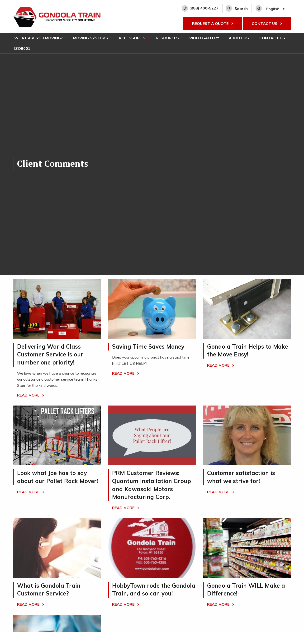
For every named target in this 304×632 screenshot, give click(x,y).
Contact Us (272, 38)
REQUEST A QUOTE (212, 23)
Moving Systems (90, 38)
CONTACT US (267, 23)
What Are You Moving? (38, 38)
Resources (167, 38)
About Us (239, 38)
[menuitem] (39, 38)
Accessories (132, 38)
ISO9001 (22, 48)
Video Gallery (204, 38)
